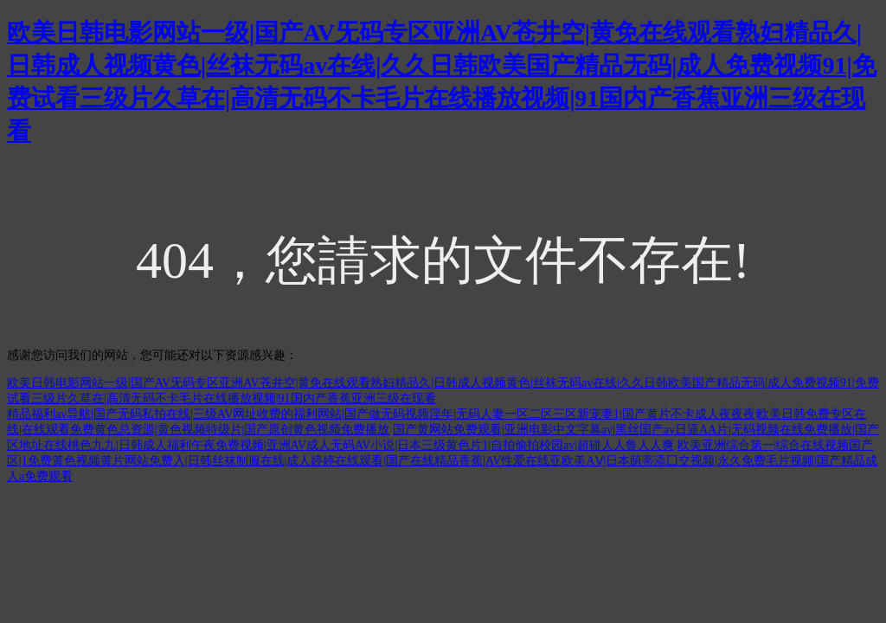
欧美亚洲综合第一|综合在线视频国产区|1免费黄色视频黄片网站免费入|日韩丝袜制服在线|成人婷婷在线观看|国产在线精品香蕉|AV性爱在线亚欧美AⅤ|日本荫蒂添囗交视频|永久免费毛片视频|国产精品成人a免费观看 (442, 461)
